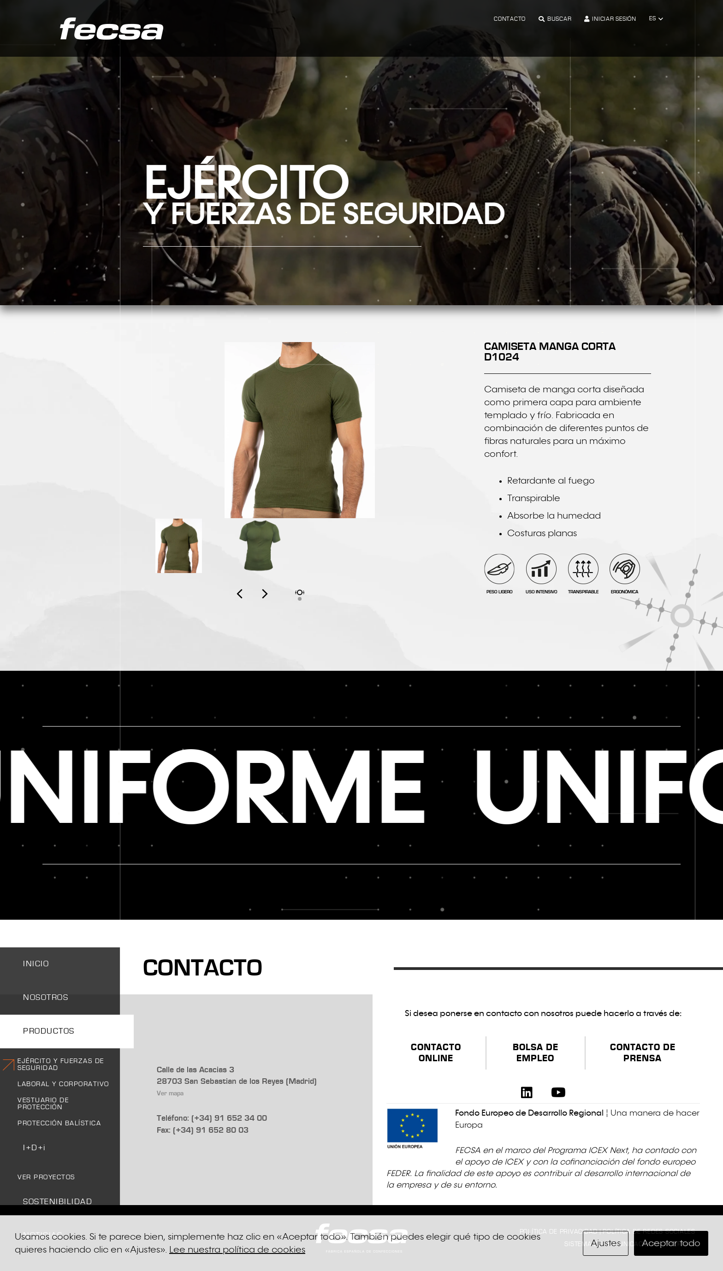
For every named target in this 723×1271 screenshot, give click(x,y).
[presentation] (252, 603)
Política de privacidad (559, 1232)
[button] (656, 19)
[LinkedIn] (527, 1092)
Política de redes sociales (649, 1232)
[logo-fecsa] (111, 29)
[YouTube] (558, 1092)
